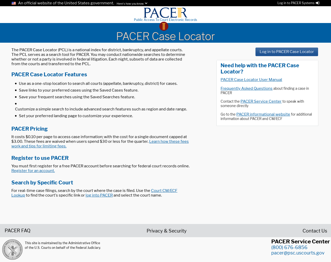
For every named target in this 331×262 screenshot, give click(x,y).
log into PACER (99, 195)
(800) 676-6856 (289, 247)
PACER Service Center (261, 101)
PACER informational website (263, 114)
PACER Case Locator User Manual (251, 79)
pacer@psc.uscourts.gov (298, 253)
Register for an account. (33, 170)
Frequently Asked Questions (247, 88)
